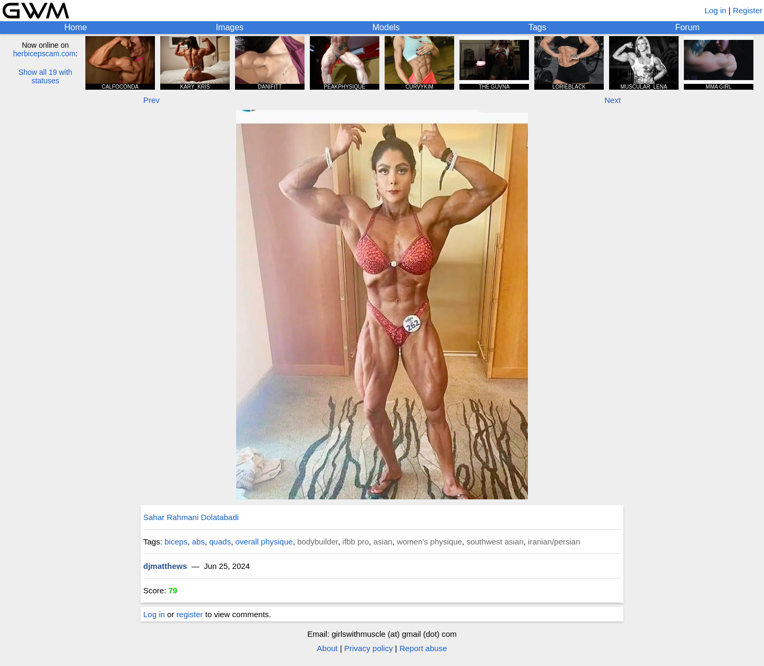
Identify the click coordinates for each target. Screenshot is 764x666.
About (327, 648)
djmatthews (165, 565)
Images (230, 27)
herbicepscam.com (44, 53)
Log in (715, 10)
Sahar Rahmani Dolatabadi (191, 517)
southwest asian (495, 541)
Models (386, 27)
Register (747, 10)
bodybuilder (317, 541)
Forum (687, 27)
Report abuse (423, 648)
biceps (175, 541)
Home (75, 27)
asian (383, 541)
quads (220, 541)
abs (198, 541)
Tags (537, 27)
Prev (151, 100)
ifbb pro (355, 541)
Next (612, 100)
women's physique (429, 541)
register (190, 614)
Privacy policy (368, 648)
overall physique (263, 541)
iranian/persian (554, 541)
